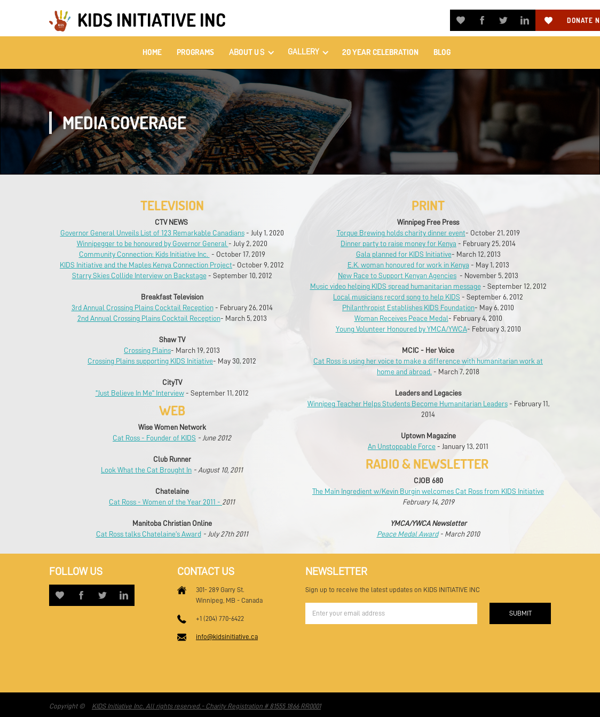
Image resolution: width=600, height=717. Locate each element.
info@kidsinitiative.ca (227, 636)
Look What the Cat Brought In (146, 470)
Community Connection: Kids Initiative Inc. (144, 254)
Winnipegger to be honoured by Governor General (152, 243)
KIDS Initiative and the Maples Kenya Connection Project (146, 265)
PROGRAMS (195, 52)
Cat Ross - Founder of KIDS (154, 438)
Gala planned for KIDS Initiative (404, 254)
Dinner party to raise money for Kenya (398, 243)
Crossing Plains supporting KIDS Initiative (150, 361)
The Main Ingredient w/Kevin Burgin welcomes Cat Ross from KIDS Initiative (428, 491)
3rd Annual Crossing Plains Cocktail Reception (143, 307)
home (152, 52)
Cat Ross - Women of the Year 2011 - (165, 502)
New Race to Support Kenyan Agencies (397, 275)
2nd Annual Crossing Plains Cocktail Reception (148, 318)
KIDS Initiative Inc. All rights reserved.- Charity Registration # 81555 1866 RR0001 (206, 706)
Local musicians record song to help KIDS (396, 297)
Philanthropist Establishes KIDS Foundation (408, 307)
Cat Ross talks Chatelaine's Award (148, 534)
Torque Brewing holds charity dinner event (401, 233)
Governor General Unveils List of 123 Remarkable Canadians (152, 233)
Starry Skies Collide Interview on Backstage (139, 275)
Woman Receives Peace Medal (401, 318)
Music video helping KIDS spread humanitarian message (395, 286)
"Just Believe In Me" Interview (140, 393)
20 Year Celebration (380, 52)
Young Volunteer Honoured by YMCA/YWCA (401, 329)
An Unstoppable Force (402, 446)
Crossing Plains (147, 350)
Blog (442, 52)
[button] (251, 52)
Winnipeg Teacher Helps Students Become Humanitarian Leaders (407, 403)
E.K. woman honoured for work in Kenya (408, 265)
